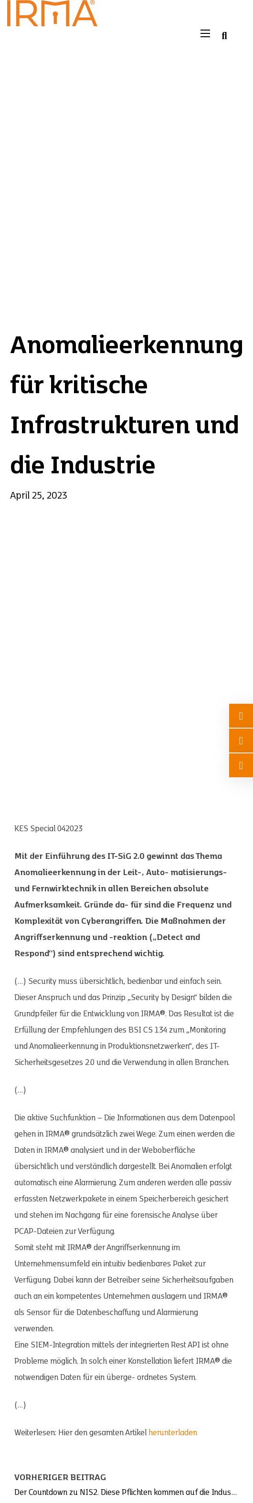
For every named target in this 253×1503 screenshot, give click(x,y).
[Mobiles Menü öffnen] (205, 33)
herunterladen (172, 1433)
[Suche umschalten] (224, 35)
